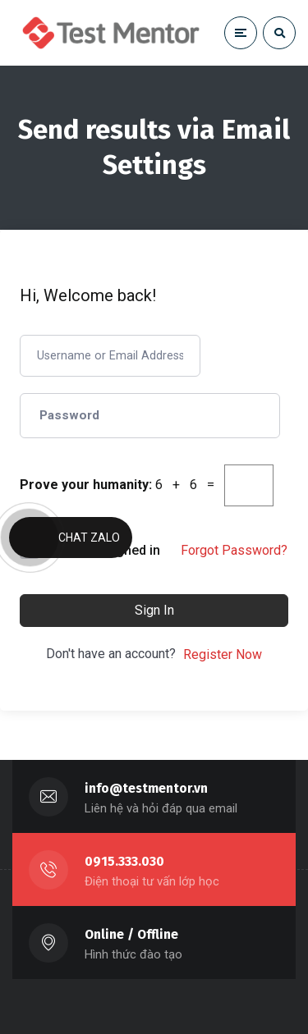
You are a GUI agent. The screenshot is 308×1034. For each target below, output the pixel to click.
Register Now (222, 654)
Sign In (154, 610)
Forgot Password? (234, 550)
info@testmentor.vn (146, 788)
